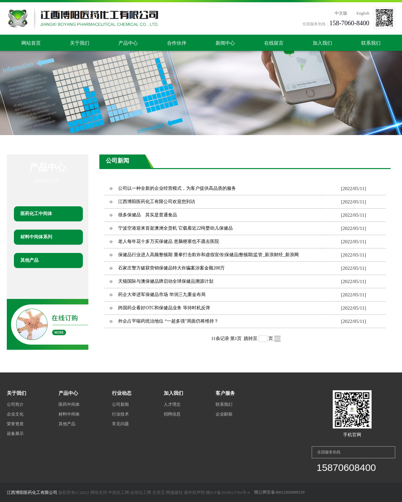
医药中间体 (69, 404)
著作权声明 (194, 492)
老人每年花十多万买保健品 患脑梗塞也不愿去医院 (168, 241)
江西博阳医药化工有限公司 (32, 492)
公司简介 (15, 404)
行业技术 (120, 414)
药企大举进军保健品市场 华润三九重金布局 (162, 294)
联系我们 (371, 43)
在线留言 (274, 43)
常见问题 (120, 423)
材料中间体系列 (36, 236)
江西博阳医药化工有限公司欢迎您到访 (156, 201)
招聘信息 (172, 414)
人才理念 (172, 404)
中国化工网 (118, 492)
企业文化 (15, 414)
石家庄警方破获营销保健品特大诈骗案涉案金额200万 (171, 268)
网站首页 (31, 43)
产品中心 (128, 43)
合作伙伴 (176, 43)
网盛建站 (174, 492)
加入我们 (322, 43)
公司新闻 (120, 404)
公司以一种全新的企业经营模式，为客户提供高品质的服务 (177, 188)
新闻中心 (225, 43)
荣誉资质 (15, 423)
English (362, 13)
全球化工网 (140, 492)
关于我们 (79, 43)
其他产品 (29, 260)
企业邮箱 (224, 414)
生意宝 (158, 492)
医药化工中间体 (36, 213)
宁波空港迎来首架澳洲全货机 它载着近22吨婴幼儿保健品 (175, 228)
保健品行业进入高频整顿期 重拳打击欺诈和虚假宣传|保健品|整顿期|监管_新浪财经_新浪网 (208, 254)
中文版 (341, 13)
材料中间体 (69, 414)
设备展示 (15, 433)
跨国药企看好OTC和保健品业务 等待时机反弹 (164, 307)
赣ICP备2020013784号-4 (228, 492)
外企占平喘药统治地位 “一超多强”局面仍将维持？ (168, 321)
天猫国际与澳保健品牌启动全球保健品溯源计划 (165, 281)
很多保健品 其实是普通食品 (147, 214)
